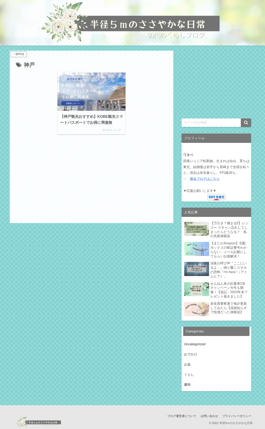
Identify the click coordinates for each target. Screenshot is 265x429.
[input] (216, 122)
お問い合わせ (209, 416)
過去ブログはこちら (205, 178)
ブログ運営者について (181, 416)
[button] (246, 122)
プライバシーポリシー (236, 416)
